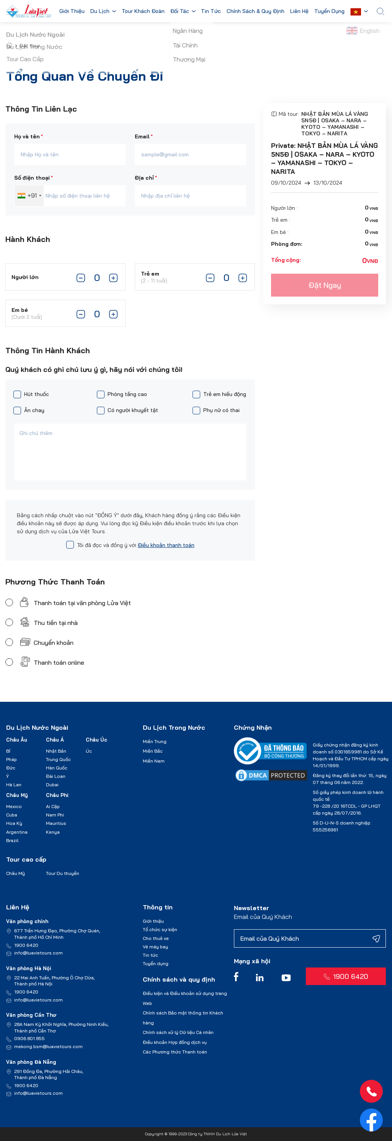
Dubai (52, 784)
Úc (89, 751)
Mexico (14, 806)
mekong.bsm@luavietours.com (48, 1046)
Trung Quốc (58, 759)
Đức (10, 768)
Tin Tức (212, 11)
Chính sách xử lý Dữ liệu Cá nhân (178, 1032)
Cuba (11, 815)
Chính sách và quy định (179, 979)
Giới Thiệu (72, 11)
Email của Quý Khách (263, 916)
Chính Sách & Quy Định (257, 11)
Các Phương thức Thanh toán (175, 1052)
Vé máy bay (155, 946)
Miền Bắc (153, 751)
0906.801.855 (29, 1038)
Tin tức (150, 955)
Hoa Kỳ (14, 823)
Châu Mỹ (17, 795)
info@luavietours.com (38, 953)
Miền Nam (154, 761)
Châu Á (55, 740)
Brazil (12, 840)
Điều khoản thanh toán (166, 545)
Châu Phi (57, 795)
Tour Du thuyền (62, 873)
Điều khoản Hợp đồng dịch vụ (175, 1042)
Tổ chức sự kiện (160, 929)
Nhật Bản (56, 751)
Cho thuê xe (156, 938)
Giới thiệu (153, 921)
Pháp (11, 759)
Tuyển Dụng (332, 11)
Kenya (53, 832)
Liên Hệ (301, 11)
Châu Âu (16, 740)
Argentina (17, 832)
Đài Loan (55, 776)
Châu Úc (96, 740)
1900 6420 (26, 945)
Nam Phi (55, 815)
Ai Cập (53, 806)
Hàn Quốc (56, 768)
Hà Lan (13, 784)
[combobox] (29, 195)
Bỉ (8, 751)
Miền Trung (155, 741)
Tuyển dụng (155, 963)
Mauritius (56, 823)
